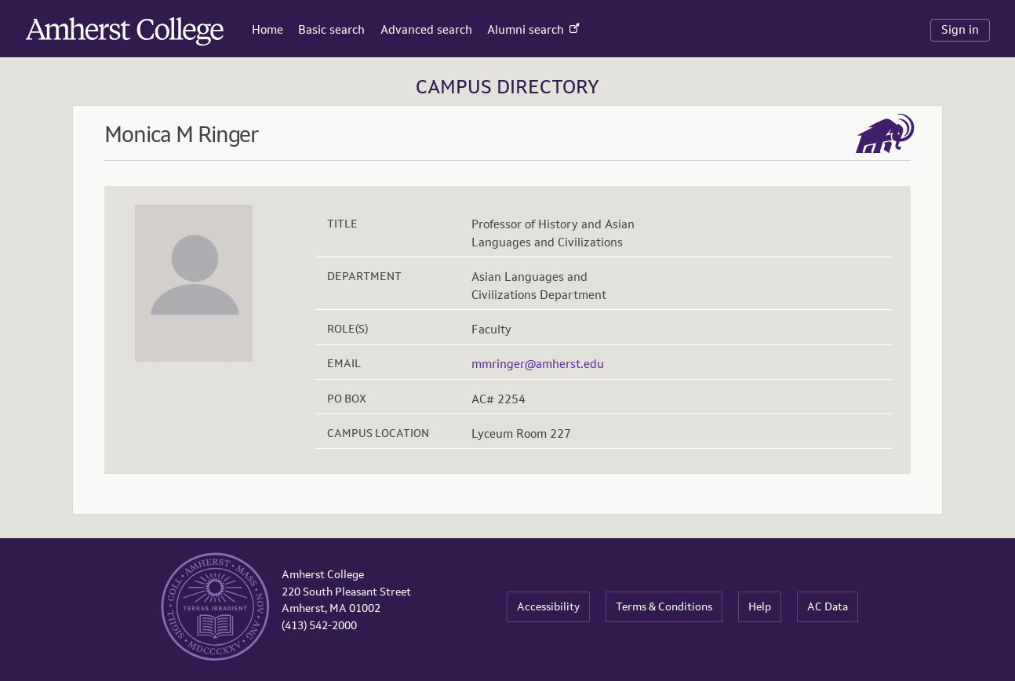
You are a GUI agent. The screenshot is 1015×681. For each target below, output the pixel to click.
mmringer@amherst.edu (537, 363)
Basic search (331, 29)
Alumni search (533, 29)
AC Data (827, 606)
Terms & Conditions (664, 606)
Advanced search (426, 29)
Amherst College (79, 26)
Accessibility (548, 606)
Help (759, 606)
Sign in (960, 29)
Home (267, 29)
